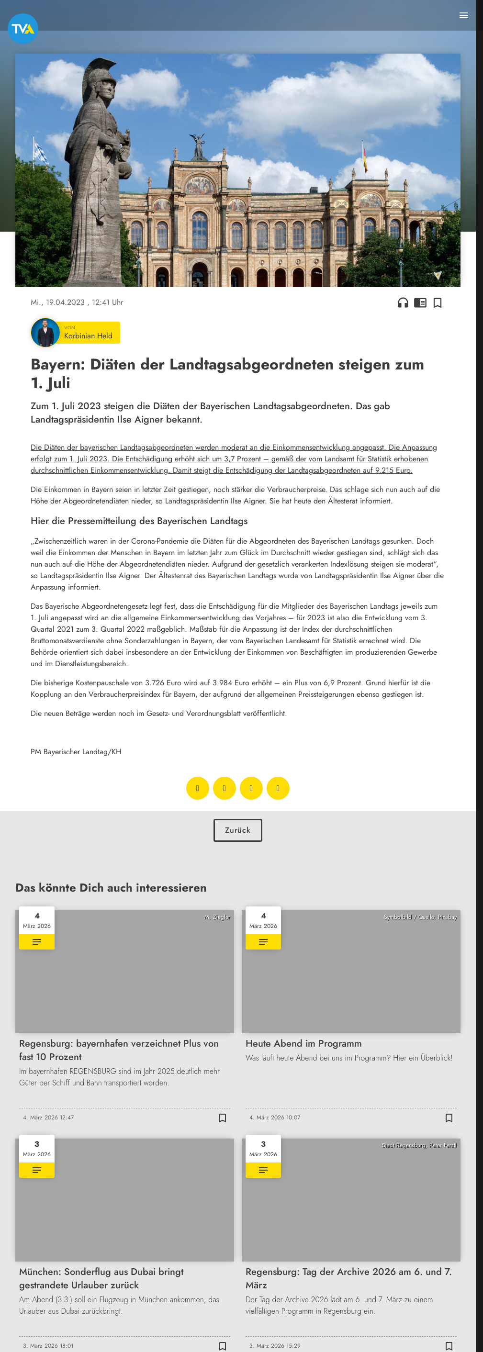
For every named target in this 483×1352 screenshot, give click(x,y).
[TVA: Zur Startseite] (23, 28)
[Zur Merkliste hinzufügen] (437, 302)
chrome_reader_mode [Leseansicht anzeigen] (420, 302)
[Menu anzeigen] (463, 15)
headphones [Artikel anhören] (403, 302)
